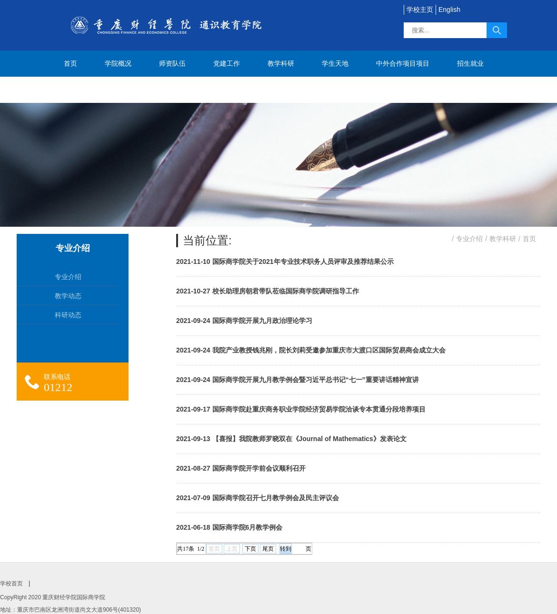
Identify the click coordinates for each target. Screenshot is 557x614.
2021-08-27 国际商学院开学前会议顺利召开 (241, 468)
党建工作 (226, 63)
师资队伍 (172, 63)
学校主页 (420, 9)
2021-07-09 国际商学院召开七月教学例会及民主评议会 (257, 498)
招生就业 (470, 63)
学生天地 (335, 63)
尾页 (268, 548)
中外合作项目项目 (402, 63)
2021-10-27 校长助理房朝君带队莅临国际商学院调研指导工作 (267, 291)
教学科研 (281, 63)
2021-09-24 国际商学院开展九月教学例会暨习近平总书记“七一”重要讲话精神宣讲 (297, 379)
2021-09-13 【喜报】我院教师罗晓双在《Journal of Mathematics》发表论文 (291, 439)
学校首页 (11, 583)
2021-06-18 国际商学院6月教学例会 (229, 527)
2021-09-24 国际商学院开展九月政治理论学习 (244, 320)
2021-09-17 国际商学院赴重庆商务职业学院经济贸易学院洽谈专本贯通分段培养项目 (301, 409)
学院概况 (118, 63)
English (449, 9)
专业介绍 (469, 238)
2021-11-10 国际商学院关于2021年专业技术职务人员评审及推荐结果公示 (285, 261)
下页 (250, 548)
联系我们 (77, 89)
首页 (70, 63)
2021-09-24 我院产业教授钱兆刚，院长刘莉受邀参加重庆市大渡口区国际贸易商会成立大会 (311, 350)
